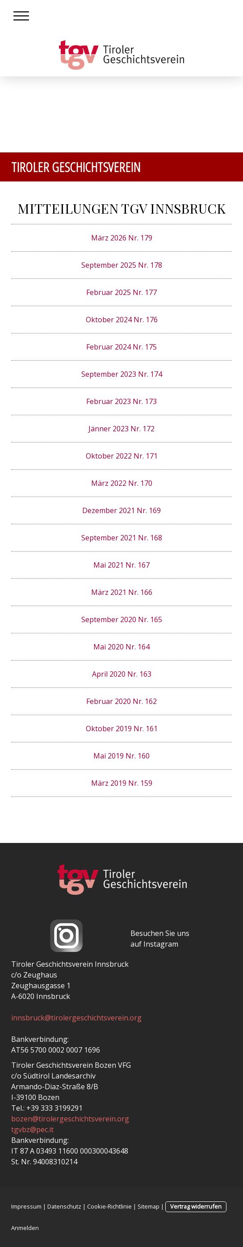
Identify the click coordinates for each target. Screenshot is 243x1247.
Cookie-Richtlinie (109, 1206)
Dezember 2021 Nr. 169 (121, 510)
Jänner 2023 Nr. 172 (121, 429)
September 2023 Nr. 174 (121, 374)
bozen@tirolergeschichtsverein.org (70, 1119)
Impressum (26, 1206)
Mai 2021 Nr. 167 (121, 565)
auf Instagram (154, 944)
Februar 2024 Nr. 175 (121, 347)
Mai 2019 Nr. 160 (121, 756)
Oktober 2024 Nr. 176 (122, 319)
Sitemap (148, 1206)
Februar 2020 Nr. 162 (121, 701)
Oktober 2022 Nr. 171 (122, 456)
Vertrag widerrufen (196, 1206)
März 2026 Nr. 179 (121, 238)
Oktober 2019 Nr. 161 (122, 728)
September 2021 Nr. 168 (121, 538)
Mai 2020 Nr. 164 (121, 647)
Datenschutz (64, 1206)
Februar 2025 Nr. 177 (121, 292)
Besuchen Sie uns (159, 933)
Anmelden (25, 1228)
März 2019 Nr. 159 (121, 783)
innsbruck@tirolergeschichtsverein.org (76, 1018)
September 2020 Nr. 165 (121, 619)
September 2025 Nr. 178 (121, 265)
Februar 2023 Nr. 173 (121, 401)
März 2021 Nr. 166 (121, 592)
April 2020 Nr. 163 (121, 674)
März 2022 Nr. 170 (121, 483)
